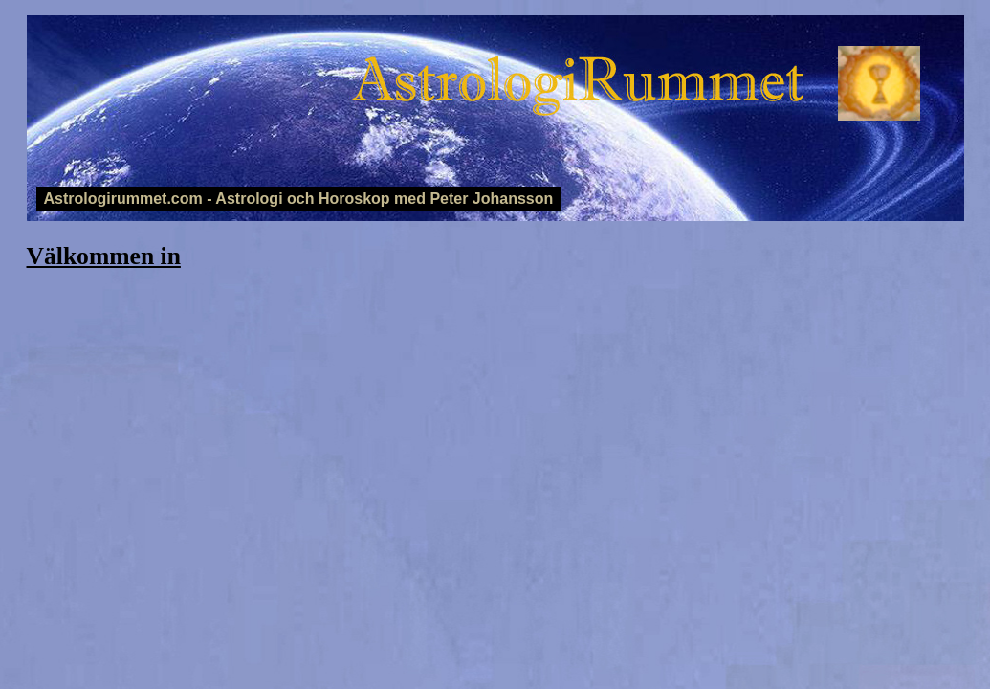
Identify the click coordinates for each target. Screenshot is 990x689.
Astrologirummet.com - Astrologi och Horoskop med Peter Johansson (299, 198)
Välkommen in (104, 256)
